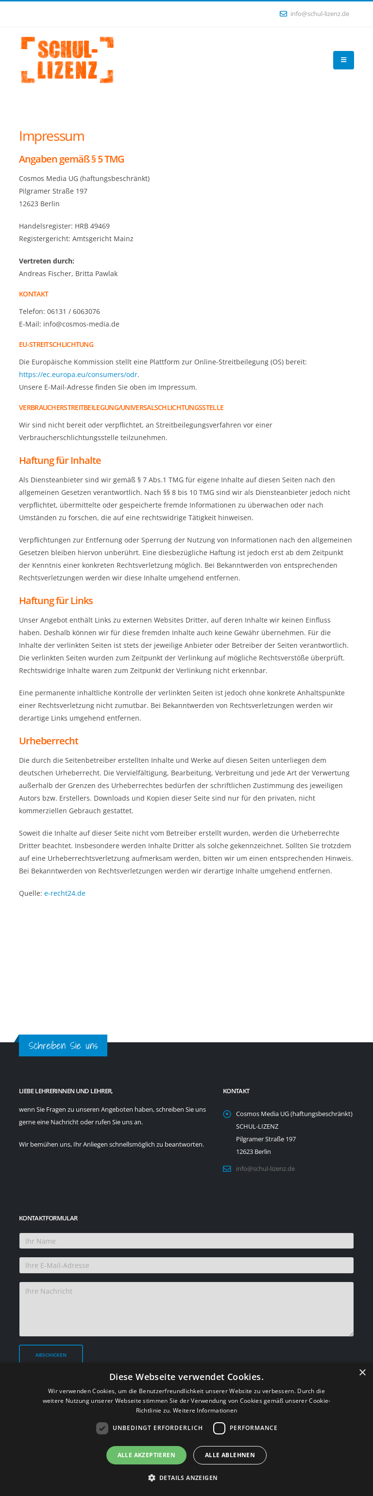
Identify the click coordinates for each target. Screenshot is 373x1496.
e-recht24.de (64, 893)
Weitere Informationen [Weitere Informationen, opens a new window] (205, 1410)
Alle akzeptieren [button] (146, 1455)
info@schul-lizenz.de (314, 14)
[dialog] (186, 1429)
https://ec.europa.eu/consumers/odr (78, 374)
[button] (186, 1478)
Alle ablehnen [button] (230, 1455)
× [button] (362, 1373)
